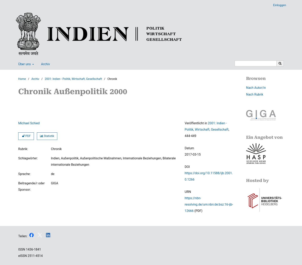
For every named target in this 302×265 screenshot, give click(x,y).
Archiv (44, 64)
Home (22, 79)
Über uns (24, 64)
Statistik (47, 136)
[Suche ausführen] (280, 63)
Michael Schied (29, 123)
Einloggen (278, 5)
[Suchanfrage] (256, 63)
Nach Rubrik (254, 94)
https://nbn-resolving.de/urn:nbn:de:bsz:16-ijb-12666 (209, 204)
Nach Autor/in (256, 88)
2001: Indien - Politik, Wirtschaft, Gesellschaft (73, 79)
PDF (26, 136)
